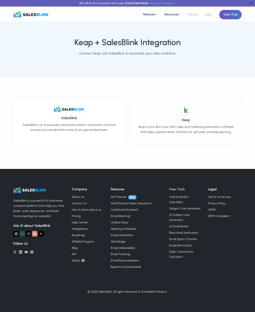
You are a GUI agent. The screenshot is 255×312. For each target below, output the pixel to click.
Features (149, 14)
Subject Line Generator (185, 208)
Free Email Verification (184, 232)
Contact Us (79, 203)
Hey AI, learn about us (86, 209)
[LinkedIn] (20, 252)
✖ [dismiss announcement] (251, 3)
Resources (172, 14)
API (74, 254)
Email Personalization (125, 260)
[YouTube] (26, 252)
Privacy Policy (217, 203)
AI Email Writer (179, 226)
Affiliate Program (83, 241)
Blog (75, 248)
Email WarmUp (120, 216)
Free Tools (177, 189)
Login (208, 14)
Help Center (80, 222)
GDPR (212, 209)
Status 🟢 (78, 260)
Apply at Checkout (161, 3)
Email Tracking (120, 254)
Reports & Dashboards (126, 267)
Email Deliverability (123, 248)
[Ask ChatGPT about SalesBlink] (16, 234)
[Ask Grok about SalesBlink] (28, 234)
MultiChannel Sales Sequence (131, 203)
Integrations (80, 229)
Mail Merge (118, 241)
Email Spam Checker (183, 239)
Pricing (193, 14)
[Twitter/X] (14, 252)
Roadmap (78, 235)
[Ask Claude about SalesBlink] (35, 234)
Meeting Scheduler (123, 229)
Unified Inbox (119, 222)
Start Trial (230, 14)
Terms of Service (219, 197)
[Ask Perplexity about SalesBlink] (22, 234)
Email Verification (122, 235)
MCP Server (119, 197)
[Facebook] (31, 252)
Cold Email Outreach (124, 209)
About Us (78, 197)
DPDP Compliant (219, 216)
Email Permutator (180, 245)
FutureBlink (148, 291)
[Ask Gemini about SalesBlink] (41, 234)
